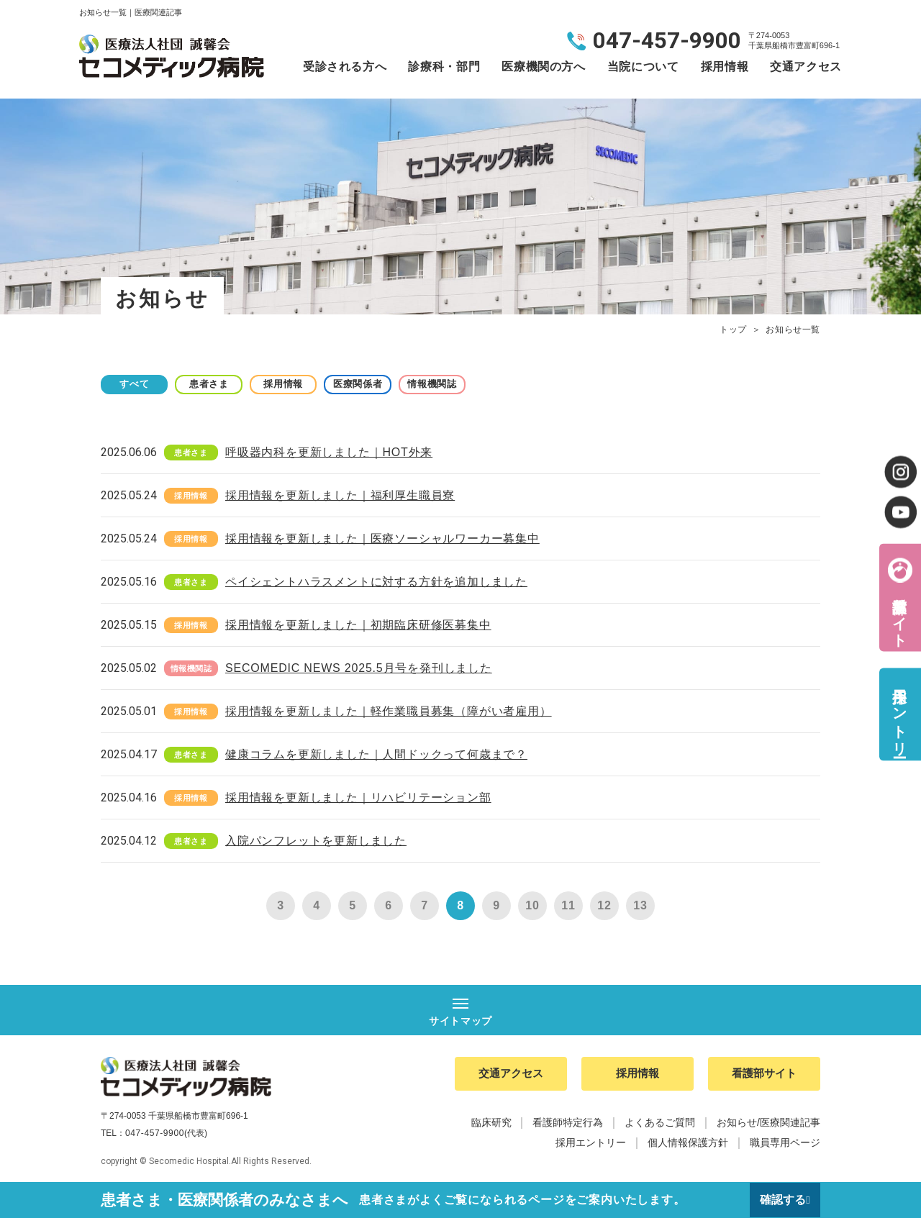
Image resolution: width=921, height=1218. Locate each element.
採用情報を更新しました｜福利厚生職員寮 (340, 495)
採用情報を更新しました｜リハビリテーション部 (358, 797)
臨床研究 (491, 1124)
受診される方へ (344, 66)
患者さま (216, 383)
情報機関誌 (453, 383)
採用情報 (725, 66)
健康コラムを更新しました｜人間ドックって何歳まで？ (376, 754)
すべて (137, 383)
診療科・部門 (444, 66)
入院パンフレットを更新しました (316, 841)
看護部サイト (899, 613)
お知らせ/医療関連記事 (768, 1124)
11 (568, 905)
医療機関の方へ (543, 66)
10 (532, 905)
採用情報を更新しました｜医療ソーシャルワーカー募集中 (382, 538)
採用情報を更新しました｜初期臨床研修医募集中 (358, 625)
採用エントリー (899, 714)
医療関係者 (374, 383)
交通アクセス (806, 66)
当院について (643, 66)
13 (640, 905)
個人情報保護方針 (688, 1144)
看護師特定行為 (567, 1124)
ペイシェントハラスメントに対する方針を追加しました (376, 582)
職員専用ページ (785, 1144)
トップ (733, 329)
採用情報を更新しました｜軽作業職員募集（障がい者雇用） (388, 711)
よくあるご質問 (660, 1124)
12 (604, 905)
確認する (782, 1200)
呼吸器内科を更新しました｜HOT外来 (328, 452)
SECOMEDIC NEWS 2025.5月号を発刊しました (358, 668)
